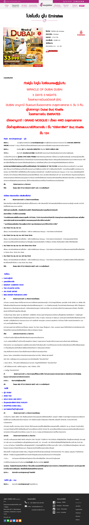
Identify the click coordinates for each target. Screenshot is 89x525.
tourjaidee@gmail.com (37, 506)
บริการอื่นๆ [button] (24, 6)
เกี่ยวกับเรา (66, 6)
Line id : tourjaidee (59, 512)
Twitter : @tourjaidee (60, 509)
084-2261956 (68, 1)
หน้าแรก (8, 6)
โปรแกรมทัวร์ (78, 503)
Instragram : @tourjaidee (61, 506)
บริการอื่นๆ (78, 506)
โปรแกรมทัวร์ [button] (15, 6)
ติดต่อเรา (75, 6)
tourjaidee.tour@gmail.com (38, 510)
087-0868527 (33, 503)
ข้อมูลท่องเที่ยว (33, 6)
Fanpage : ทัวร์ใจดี (59, 502)
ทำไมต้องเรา (57, 6)
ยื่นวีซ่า (82, 6)
